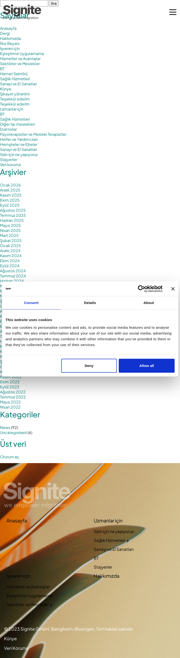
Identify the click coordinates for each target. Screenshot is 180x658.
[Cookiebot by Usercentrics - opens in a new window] (141, 288)
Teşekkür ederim (15, 98)
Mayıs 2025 (10, 225)
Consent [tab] (31, 303)
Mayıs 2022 (10, 401)
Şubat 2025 (11, 240)
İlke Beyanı (9, 43)
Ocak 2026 (10, 184)
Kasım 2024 (11, 255)
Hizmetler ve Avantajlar (20, 58)
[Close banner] (172, 289)
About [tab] (149, 303)
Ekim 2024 (10, 260)
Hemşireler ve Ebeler (18, 144)
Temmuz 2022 (13, 396)
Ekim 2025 (10, 200)
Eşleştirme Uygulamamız (22, 53)
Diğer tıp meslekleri (17, 124)
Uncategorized (13, 432)
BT (2, 68)
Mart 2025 (9, 235)
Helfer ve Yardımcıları (19, 139)
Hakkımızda (10, 38)
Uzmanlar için (11, 109)
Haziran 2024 (12, 280)
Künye (5, 88)
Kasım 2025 (11, 195)
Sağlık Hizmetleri (15, 78)
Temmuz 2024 (13, 275)
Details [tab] (90, 303)
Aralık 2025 (10, 189)
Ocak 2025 (10, 245)
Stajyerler (8, 159)
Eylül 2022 (9, 386)
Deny (89, 365)
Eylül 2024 (9, 265)
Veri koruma (10, 164)
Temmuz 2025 (13, 215)
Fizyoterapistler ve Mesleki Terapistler (33, 134)
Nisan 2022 (10, 407)
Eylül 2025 (9, 205)
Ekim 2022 (10, 381)
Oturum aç (9, 456)
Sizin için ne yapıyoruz (19, 154)
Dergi (5, 33)
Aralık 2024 (10, 250)
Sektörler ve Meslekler (20, 63)
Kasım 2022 (11, 376)
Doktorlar (8, 129)
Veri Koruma (16, 648)
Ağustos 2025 (13, 210)
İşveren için (10, 48)
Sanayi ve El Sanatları (18, 83)
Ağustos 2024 (13, 270)
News (5, 427)
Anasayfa (8, 28)
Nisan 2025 (10, 230)
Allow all (146, 365)
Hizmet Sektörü (14, 73)
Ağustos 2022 (13, 391)
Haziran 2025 (12, 220)
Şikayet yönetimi (15, 93)
